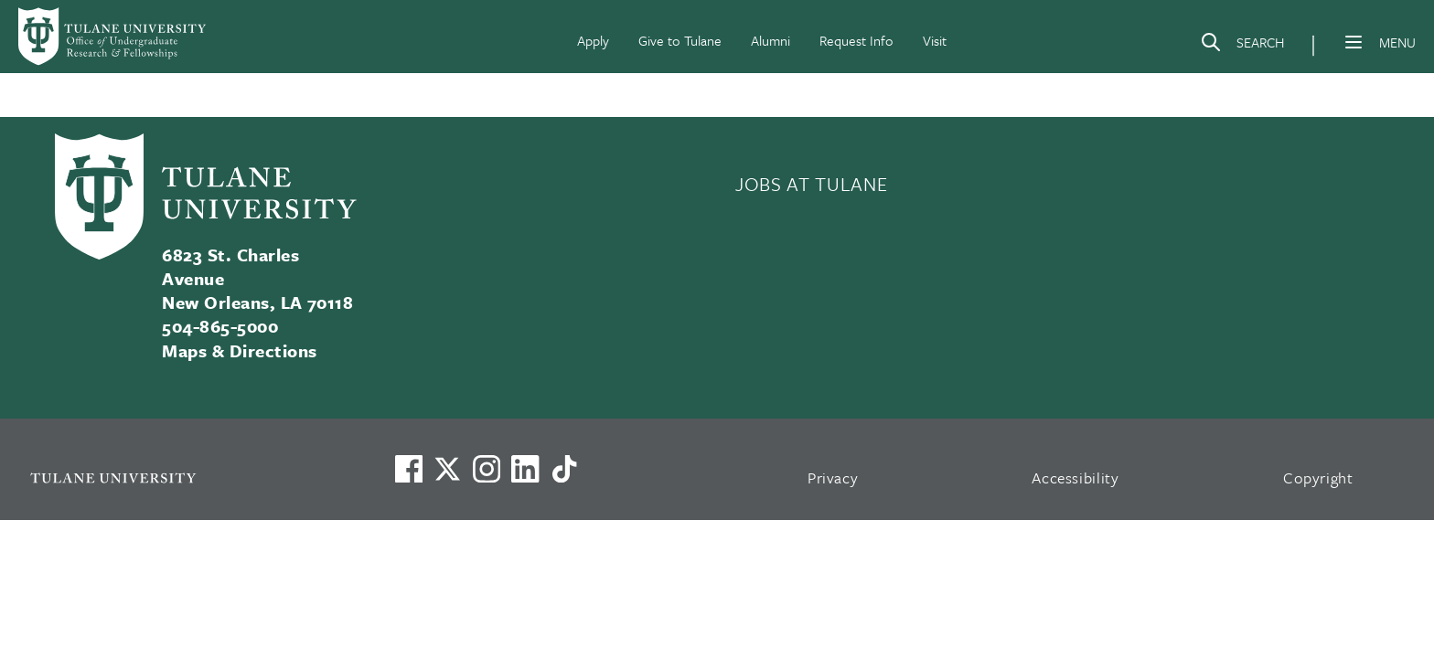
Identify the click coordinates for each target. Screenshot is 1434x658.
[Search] (1242, 45)
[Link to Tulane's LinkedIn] (525, 469)
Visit (935, 40)
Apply (593, 40)
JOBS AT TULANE (811, 183)
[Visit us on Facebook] (409, 469)
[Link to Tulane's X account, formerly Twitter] (447, 469)
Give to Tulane (680, 40)
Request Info (856, 40)
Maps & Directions (239, 350)
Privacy (833, 477)
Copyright (1318, 477)
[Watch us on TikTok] (564, 469)
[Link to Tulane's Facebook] (486, 469)
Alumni (770, 40)
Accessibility (1075, 477)
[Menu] (1353, 42)
